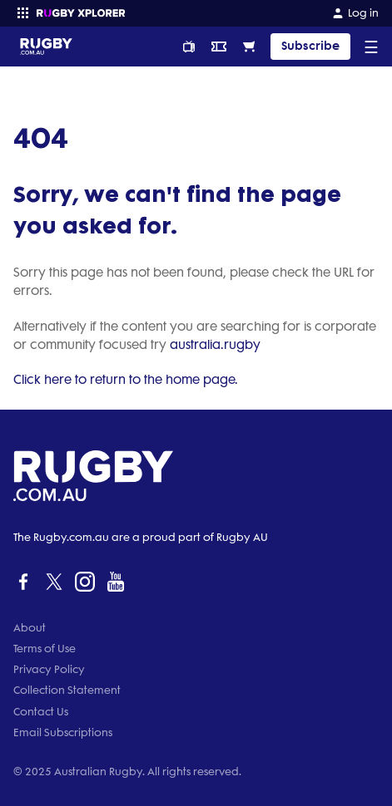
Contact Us (40, 711)
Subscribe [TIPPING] (310, 46)
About (29, 628)
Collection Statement (67, 690)
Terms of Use (44, 648)
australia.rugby (215, 344)
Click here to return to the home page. (125, 379)
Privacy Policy (49, 669)
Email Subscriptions (62, 732)
